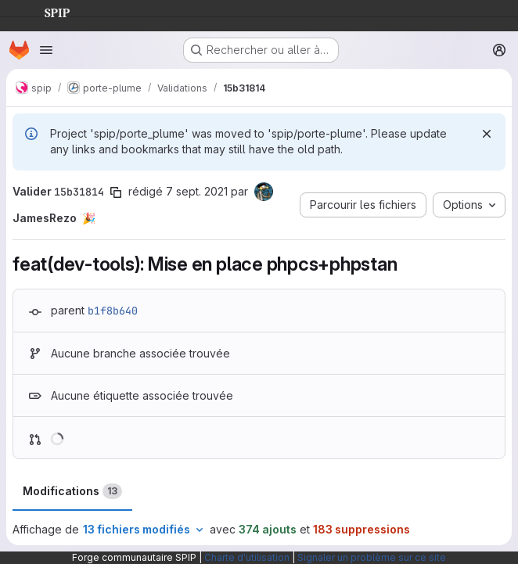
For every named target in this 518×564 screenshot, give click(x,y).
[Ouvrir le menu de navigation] (46, 50)
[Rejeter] (486, 133)
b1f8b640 (113, 311)
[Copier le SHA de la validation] (115, 192)
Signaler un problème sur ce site (371, 557)
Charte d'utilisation (247, 557)
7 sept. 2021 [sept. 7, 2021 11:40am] (197, 191)
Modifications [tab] (72, 491)
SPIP (45, 11)
